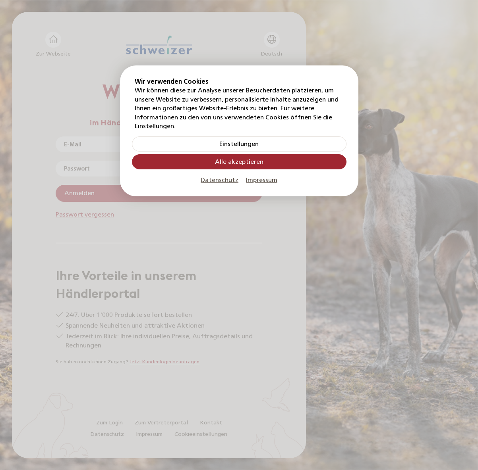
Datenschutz (219, 180)
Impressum (261, 180)
